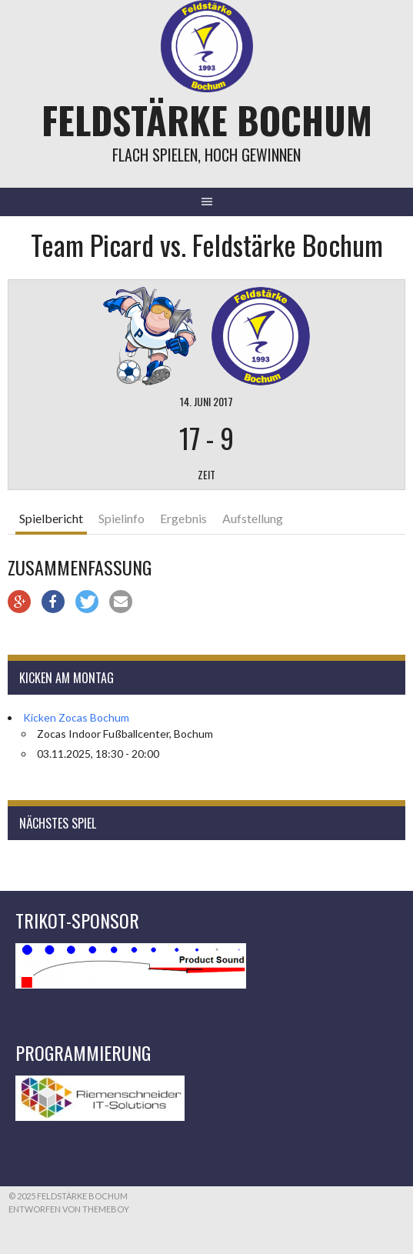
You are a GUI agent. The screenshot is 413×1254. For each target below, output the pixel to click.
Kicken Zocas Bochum (76, 717)
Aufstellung (252, 518)
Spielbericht (51, 518)
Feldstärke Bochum (207, 119)
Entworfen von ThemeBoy (68, 1209)
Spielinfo (121, 518)
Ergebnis (183, 518)
